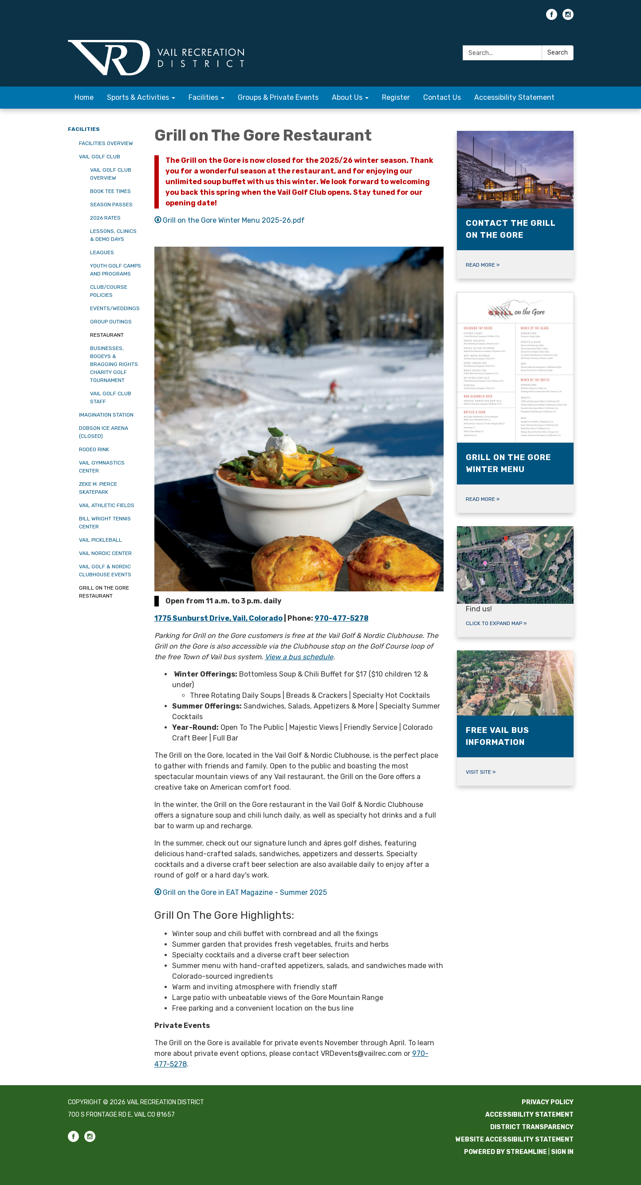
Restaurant (107, 335)
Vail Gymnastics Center (102, 467)
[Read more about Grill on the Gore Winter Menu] (515, 402)
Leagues (102, 252)
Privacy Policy (548, 1102)
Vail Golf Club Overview (110, 174)
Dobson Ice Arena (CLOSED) (103, 432)
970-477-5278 (342, 618)
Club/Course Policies (108, 291)
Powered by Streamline (505, 1152)
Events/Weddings (115, 308)
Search (557, 52)
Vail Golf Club (99, 157)
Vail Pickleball (100, 540)
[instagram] (568, 17)
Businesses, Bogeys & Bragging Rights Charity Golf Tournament (114, 364)
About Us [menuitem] (347, 97)
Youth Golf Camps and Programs (115, 270)
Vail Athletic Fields (106, 505)
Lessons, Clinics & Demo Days (113, 235)
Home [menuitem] (84, 97)
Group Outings (111, 322)
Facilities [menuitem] (203, 97)
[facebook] (551, 17)
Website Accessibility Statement (515, 1139)
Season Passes (111, 204)
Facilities (84, 129)
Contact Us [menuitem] (442, 97)
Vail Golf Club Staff (110, 397)
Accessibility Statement (529, 1114)
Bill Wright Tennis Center (105, 523)
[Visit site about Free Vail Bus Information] (515, 718)
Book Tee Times (110, 191)
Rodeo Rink (94, 449)
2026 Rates (105, 218)
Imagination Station (106, 415)
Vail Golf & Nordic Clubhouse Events (105, 570)
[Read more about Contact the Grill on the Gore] (515, 205)
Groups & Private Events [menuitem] (278, 97)
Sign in (562, 1152)
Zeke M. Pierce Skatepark (98, 488)
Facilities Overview (106, 143)
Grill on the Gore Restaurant (104, 592)
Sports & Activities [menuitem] (138, 97)
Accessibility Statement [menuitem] (514, 97)
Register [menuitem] (396, 97)
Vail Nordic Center (105, 553)
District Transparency (532, 1127)
